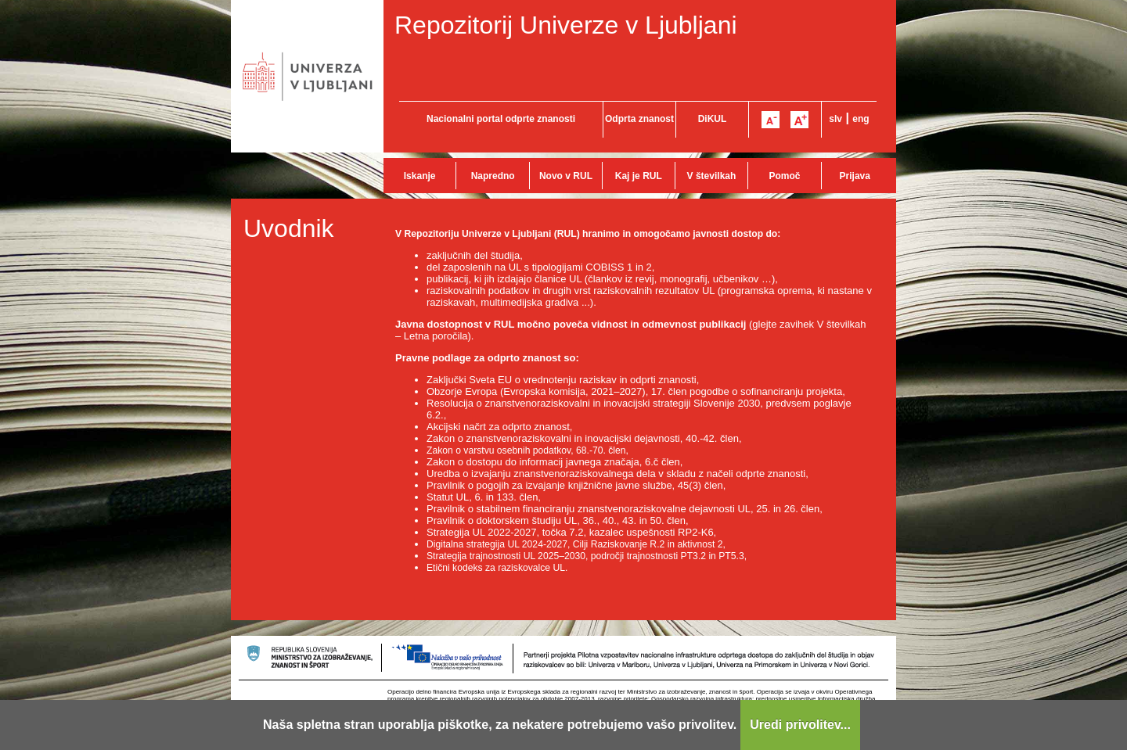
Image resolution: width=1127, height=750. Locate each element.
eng (860, 118)
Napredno (493, 175)
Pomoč (784, 175)
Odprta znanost (639, 118)
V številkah (711, 175)
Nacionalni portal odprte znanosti (501, 118)
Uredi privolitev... (800, 724)
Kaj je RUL (638, 175)
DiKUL (712, 118)
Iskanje (420, 175)
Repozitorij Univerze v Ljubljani (565, 25)
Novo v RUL (565, 175)
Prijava (855, 175)
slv (835, 118)
